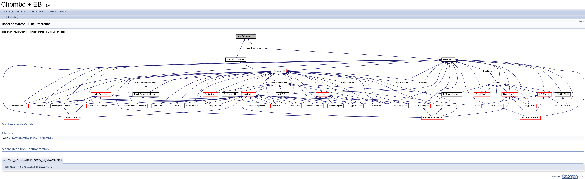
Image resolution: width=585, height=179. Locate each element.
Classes (52, 12)
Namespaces (36, 12)
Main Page (8, 11)
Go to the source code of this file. (18, 124)
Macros (581, 21)
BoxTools (12, 17)
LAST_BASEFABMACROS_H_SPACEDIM (31, 138)
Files (63, 12)
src (3, 17)
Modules (21, 11)
